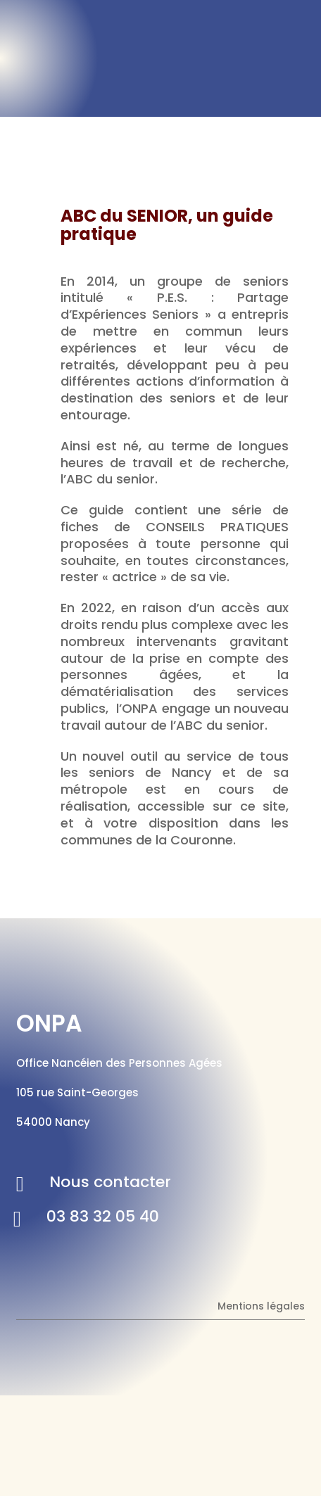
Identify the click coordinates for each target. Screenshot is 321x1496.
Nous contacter (110, 1182)
